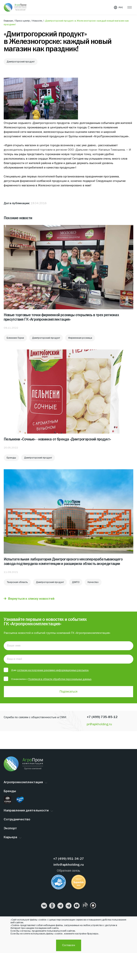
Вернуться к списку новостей (31, 598)
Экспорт (10, 828)
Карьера (10, 837)
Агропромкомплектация (23, 782)
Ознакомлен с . (48, 679)
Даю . (46, 670)
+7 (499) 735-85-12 (102, 717)
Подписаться (68, 691)
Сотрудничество (17, 819)
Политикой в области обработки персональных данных (59, 679)
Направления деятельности (26, 810)
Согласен (68, 945)
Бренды (10, 791)
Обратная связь (68, 870)
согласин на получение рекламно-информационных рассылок (53, 670)
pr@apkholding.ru (99, 724)
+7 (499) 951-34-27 (68, 859)
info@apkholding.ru (68, 864)
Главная (8, 21)
